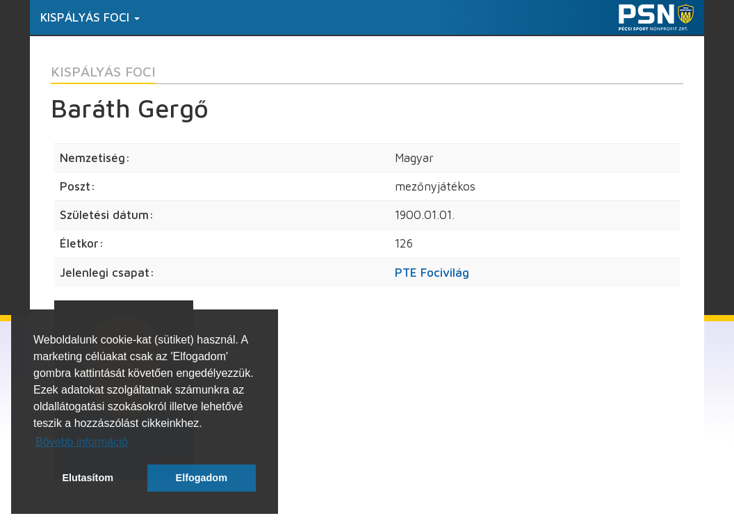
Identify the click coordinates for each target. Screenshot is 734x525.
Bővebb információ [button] (81, 442)
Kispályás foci (90, 17)
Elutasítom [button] (87, 477)
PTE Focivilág (432, 273)
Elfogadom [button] (201, 477)
